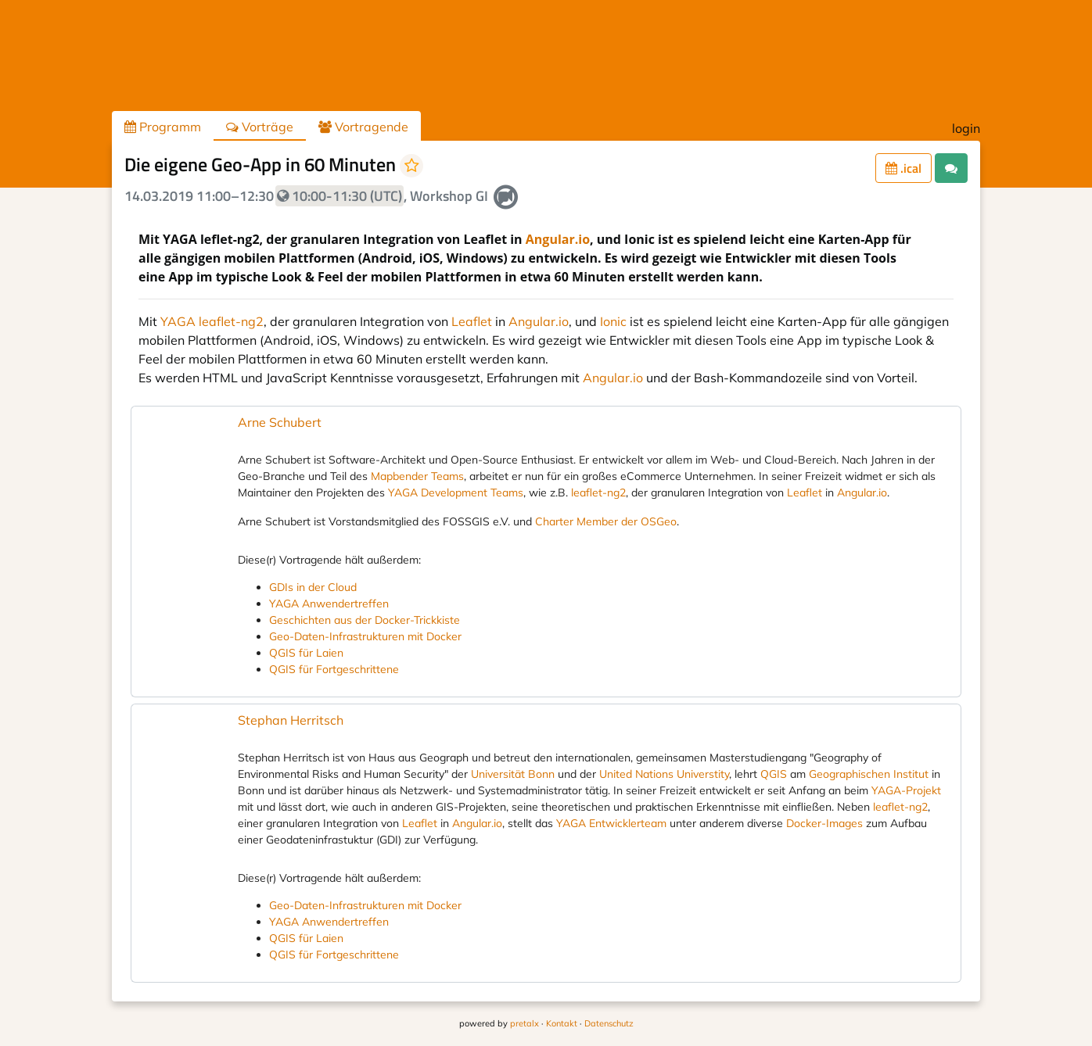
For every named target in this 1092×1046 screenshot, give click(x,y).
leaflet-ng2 (598, 492)
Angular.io (558, 239)
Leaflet (471, 321)
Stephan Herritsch (290, 720)
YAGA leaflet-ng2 (212, 321)
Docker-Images (824, 823)
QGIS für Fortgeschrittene (334, 669)
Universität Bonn (513, 774)
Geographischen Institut (869, 774)
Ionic (613, 321)
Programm (162, 126)
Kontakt (561, 1023)
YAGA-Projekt (906, 790)
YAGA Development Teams (455, 492)
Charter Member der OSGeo (606, 521)
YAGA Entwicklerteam (611, 823)
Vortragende (363, 126)
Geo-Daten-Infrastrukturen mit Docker (365, 636)
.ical (903, 168)
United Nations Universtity (664, 774)
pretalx (524, 1023)
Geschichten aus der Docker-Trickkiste (364, 620)
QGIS (773, 774)
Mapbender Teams (417, 476)
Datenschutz (609, 1023)
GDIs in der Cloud (313, 587)
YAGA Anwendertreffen (329, 603)
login (966, 128)
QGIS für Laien (306, 653)
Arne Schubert (279, 422)
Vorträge (259, 126)
